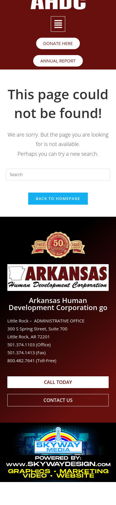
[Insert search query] (58, 175)
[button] (58, 24)
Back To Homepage (58, 198)
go (103, 307)
